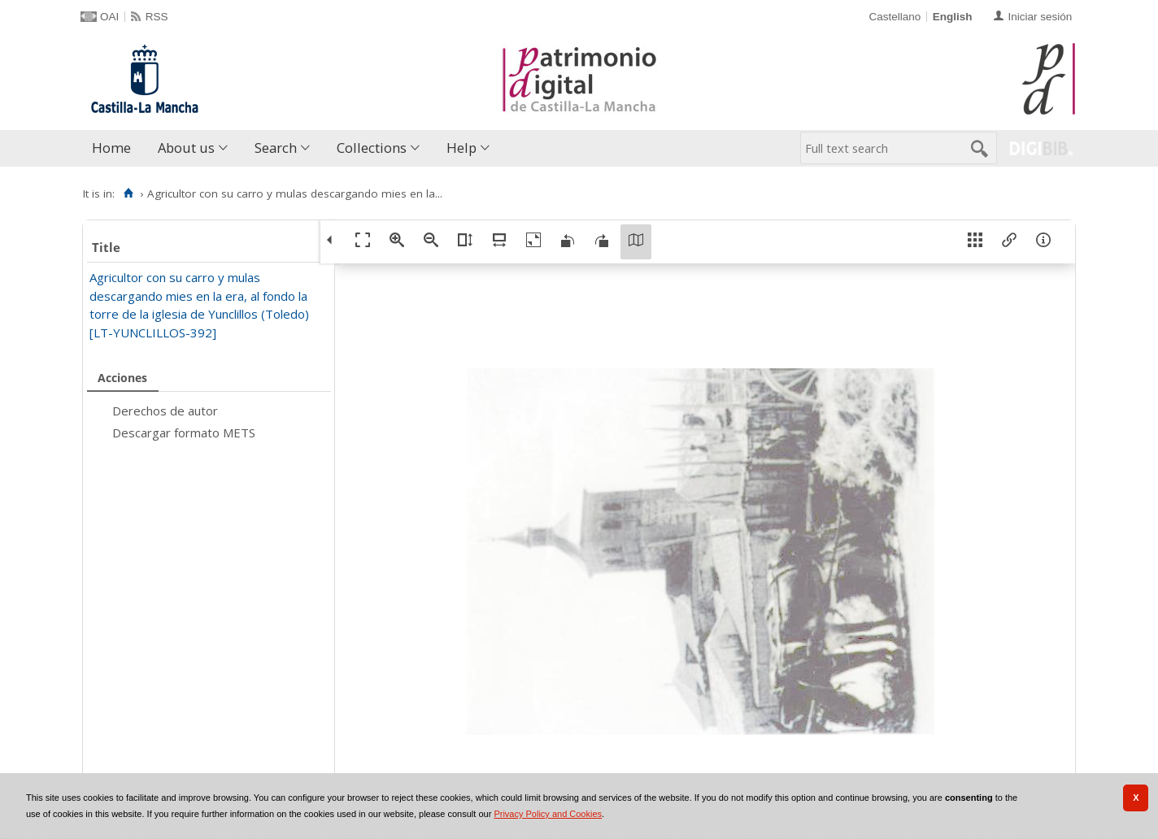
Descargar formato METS (183, 432)
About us (186, 147)
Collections (372, 147)
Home (111, 147)
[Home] (128, 193)
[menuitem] (115, 148)
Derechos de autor (165, 410)
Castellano (894, 17)
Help (461, 147)
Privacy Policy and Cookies (548, 814)
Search (276, 147)
